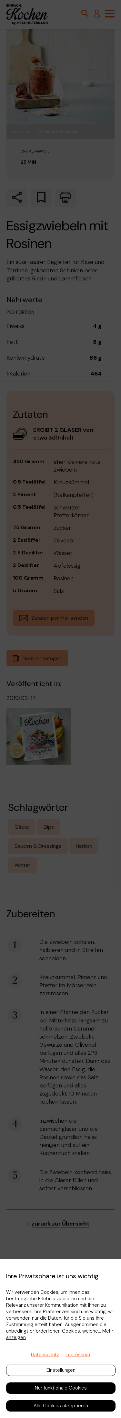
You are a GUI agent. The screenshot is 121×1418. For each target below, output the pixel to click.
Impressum (78, 1354)
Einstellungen (61, 1370)
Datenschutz (45, 1354)
